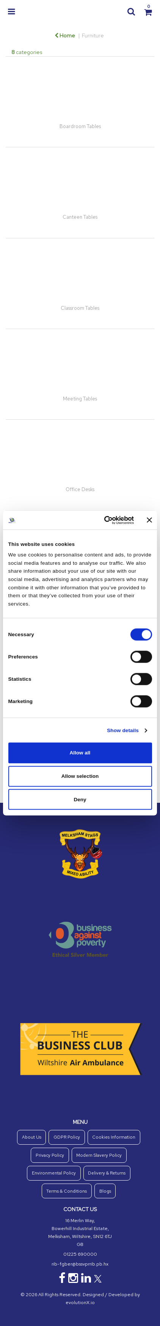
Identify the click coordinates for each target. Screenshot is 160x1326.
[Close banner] (149, 520)
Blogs (105, 1191)
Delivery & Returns (106, 1173)
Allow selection (80, 776)
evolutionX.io (80, 1303)
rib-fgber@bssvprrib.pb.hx (80, 1264)
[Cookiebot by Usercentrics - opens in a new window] (101, 520)
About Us (31, 1137)
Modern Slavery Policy (99, 1155)
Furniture (93, 35)
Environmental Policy (54, 1173)
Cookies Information (113, 1137)
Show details (123, 730)
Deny (80, 799)
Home (65, 35)
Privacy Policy (50, 1155)
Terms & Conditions (66, 1191)
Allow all (80, 753)
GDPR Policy (66, 1137)
